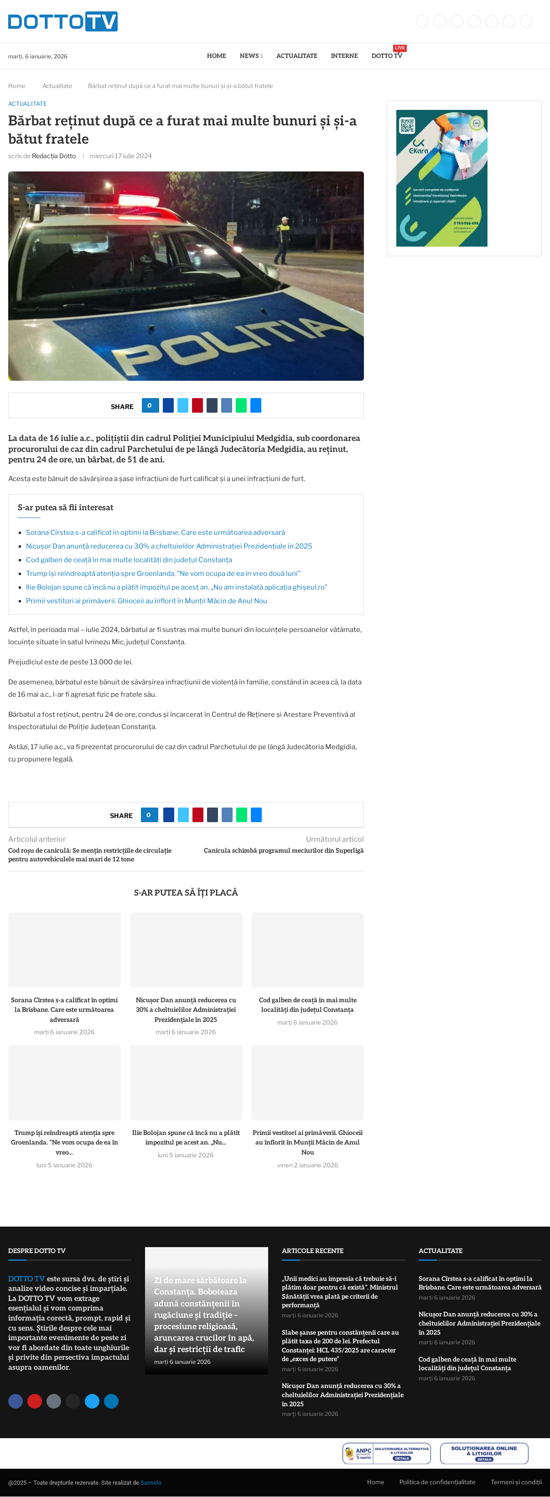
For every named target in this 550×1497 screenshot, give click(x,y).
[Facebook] (422, 21)
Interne (344, 56)
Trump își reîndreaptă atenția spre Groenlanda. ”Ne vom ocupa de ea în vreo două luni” (163, 574)
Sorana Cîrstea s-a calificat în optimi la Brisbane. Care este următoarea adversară (155, 532)
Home (216, 56)
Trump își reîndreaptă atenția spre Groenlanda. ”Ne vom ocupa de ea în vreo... (64, 1142)
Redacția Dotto (54, 156)
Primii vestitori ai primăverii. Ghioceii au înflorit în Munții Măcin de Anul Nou (146, 601)
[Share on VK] (226, 406)
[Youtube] (491, 21)
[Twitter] (439, 21)
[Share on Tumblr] (212, 406)
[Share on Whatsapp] (241, 406)
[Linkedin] (474, 21)
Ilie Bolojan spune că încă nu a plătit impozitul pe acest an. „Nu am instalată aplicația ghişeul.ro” (176, 587)
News (249, 56)
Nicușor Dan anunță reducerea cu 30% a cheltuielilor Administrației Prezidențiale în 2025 (169, 546)
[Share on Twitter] (182, 406)
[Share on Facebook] (168, 406)
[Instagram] (457, 21)
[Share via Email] (255, 406)
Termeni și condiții (516, 1482)
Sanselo (150, 1483)
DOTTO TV (387, 52)
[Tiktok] (526, 21)
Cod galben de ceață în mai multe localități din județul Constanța (129, 560)
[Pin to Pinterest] (197, 406)
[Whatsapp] (509, 21)
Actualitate (296, 56)
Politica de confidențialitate (438, 1482)
